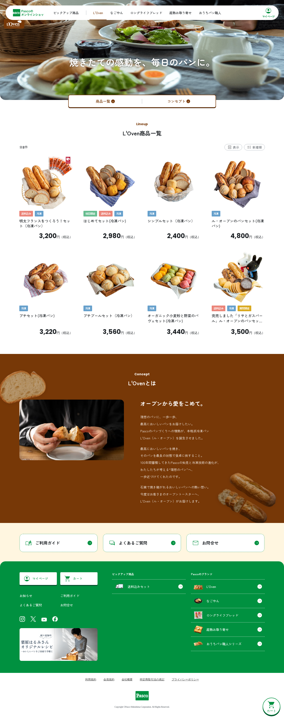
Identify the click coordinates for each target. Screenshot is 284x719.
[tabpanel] (142, 246)
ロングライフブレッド (146, 12)
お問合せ (66, 605)
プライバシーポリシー (185, 679)
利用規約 (90, 679)
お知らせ (26, 595)
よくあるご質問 (31, 605)
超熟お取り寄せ (180, 12)
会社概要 (127, 679)
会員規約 (108, 679)
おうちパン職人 (210, 12)
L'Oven (98, 12)
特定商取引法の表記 (152, 679)
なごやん (116, 12)
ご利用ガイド (69, 595)
